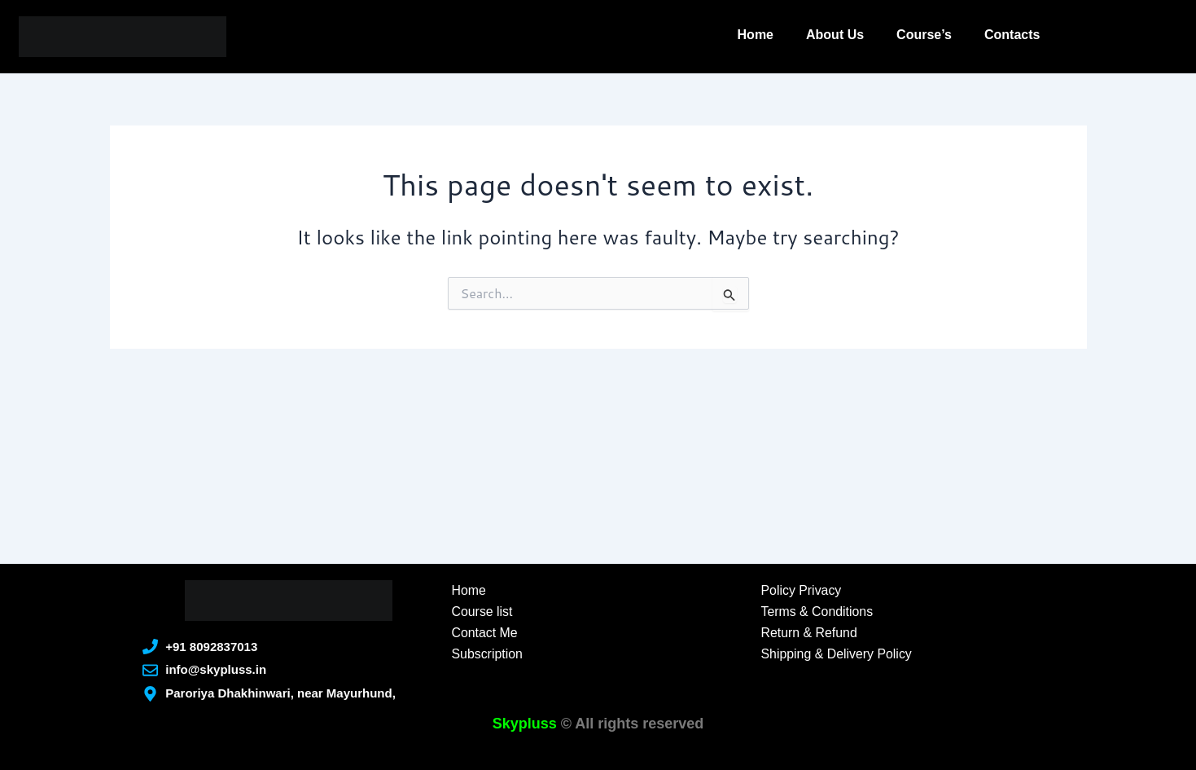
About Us (835, 35)
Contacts (1012, 35)
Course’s (924, 35)
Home (755, 35)
